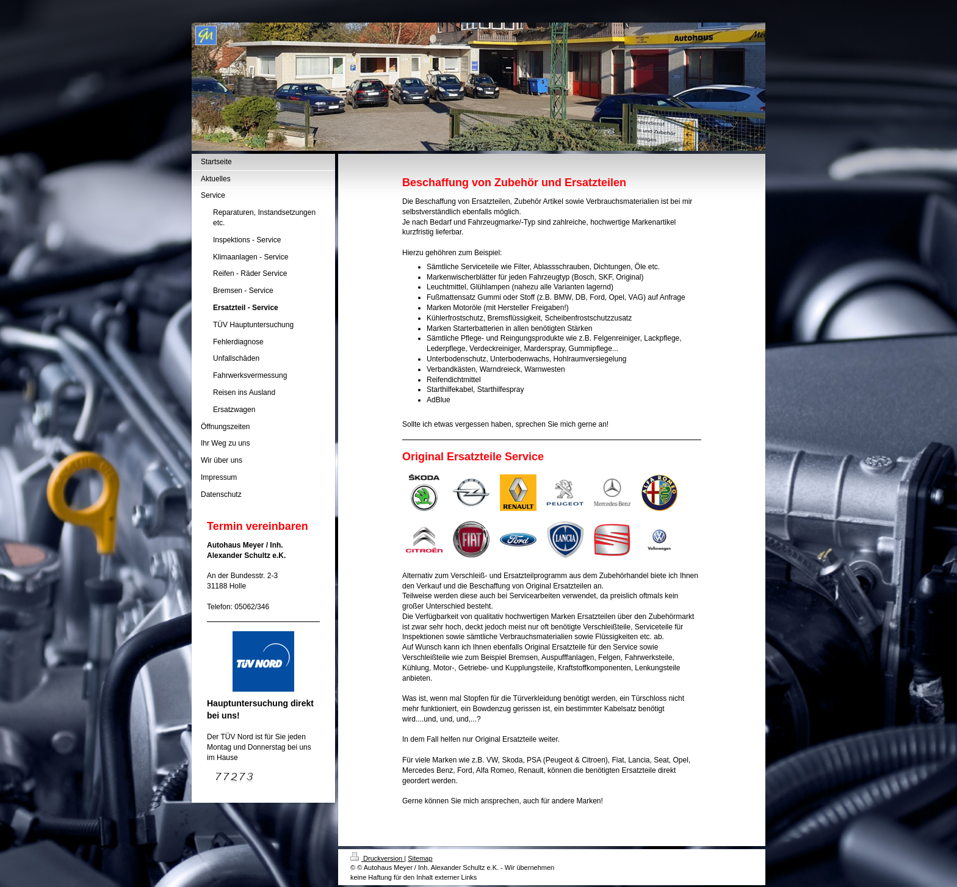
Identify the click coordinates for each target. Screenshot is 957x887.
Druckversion (377, 858)
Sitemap (420, 858)
